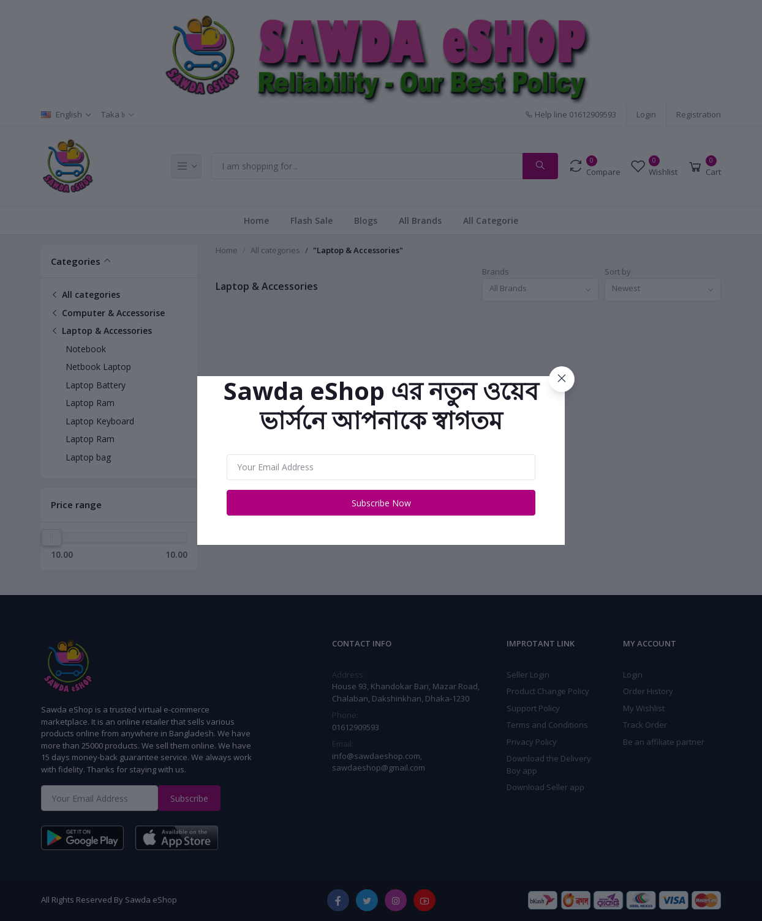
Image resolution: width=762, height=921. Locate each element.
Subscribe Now (381, 503)
